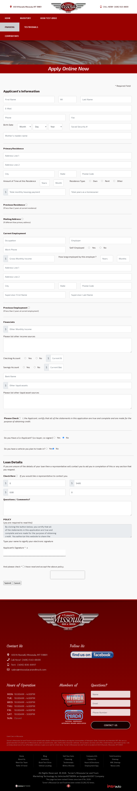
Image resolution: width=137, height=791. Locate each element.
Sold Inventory (115, 756)
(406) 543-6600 (31, 659)
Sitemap (115, 759)
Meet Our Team (22, 762)
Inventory (25, 18)
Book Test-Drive (48, 18)
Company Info (12, 36)
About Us (21, 759)
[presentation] (67, 575)
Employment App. (92, 766)
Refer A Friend (21, 766)
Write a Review (68, 766)
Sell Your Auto (68, 756)
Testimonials (31, 27)
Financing (9, 27)
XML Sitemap (115, 762)
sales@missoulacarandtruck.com (28, 669)
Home (7, 18)
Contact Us (110, 725)
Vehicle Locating (45, 766)
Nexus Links (115, 766)
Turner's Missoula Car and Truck (83, 773)
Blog (45, 756)
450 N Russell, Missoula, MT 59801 (27, 6)
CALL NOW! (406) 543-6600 (115, 6)
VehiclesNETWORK (67, 776)
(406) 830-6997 (26, 664)
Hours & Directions (92, 762)
